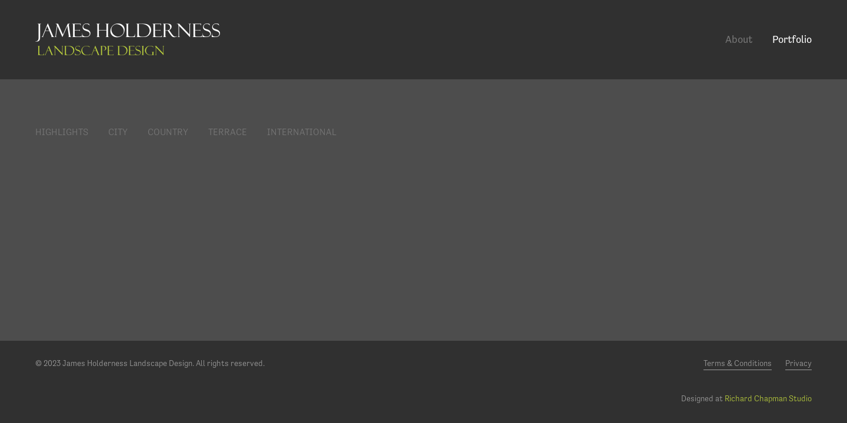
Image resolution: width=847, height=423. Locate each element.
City (118, 131)
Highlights (61, 131)
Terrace (227, 131)
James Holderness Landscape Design (127, 39)
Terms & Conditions (737, 363)
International (301, 131)
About (738, 39)
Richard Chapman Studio (768, 398)
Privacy (798, 363)
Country (168, 131)
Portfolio (792, 39)
